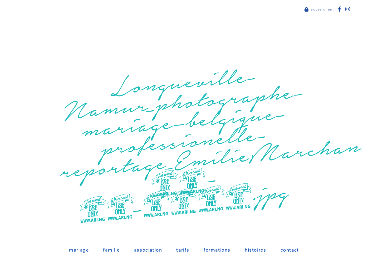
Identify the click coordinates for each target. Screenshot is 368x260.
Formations (217, 250)
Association (148, 250)
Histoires (255, 250)
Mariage (79, 250)
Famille (111, 250)
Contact (290, 250)
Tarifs (182, 250)
